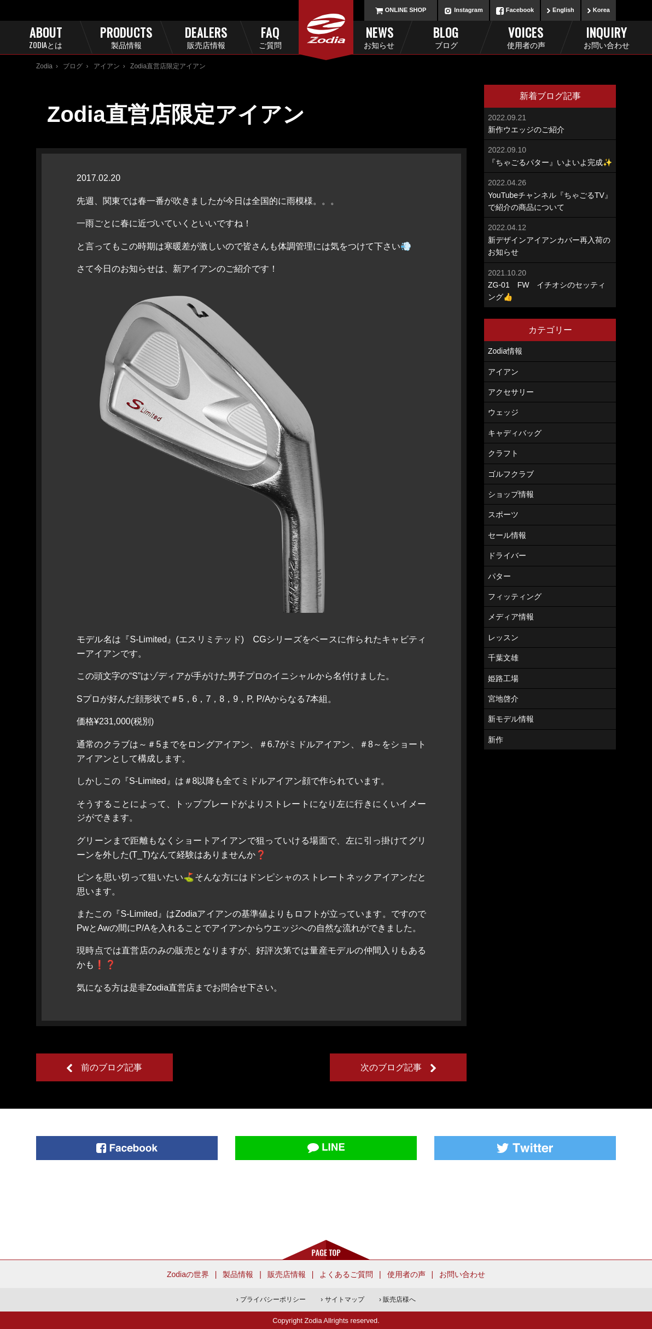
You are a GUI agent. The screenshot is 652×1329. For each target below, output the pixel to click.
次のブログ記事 (391, 1067)
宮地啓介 (503, 698)
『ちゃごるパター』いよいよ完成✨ (550, 155)
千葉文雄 (503, 657)
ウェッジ (503, 412)
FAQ (288, 37)
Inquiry (606, 37)
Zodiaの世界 (188, 1274)
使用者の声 (406, 1274)
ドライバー (507, 555)
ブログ (73, 66)
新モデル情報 (511, 719)
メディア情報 (511, 616)
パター (499, 576)
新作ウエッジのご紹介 (550, 123)
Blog (446, 37)
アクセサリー (511, 392)
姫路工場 (503, 678)
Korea (601, 10)
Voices (525, 37)
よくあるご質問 (346, 1274)
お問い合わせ (462, 1274)
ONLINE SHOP (406, 10)
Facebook (520, 10)
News (364, 37)
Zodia (44, 66)
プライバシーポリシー (273, 1299)
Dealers (205, 37)
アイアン (107, 66)
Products (126, 37)
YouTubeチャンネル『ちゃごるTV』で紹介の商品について (550, 194)
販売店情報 (286, 1274)
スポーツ (503, 514)
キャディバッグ (515, 433)
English (563, 10)
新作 (495, 739)
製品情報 (238, 1274)
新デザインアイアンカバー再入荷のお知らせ (550, 238)
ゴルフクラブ (511, 474)
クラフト (503, 453)
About (45, 37)
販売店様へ (399, 1299)
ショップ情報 (511, 494)
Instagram (468, 10)
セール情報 (507, 535)
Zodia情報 (505, 351)
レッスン (503, 637)
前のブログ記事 (111, 1067)
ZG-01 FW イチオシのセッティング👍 (550, 284)
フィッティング (515, 596)
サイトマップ (344, 1299)
